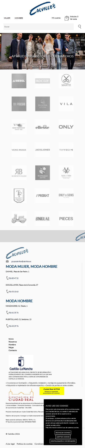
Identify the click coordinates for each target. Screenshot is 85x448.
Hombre (12, 344)
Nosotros (13, 341)
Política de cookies (24, 443)
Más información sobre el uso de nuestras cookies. (62, 427)
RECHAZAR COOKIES (63, 433)
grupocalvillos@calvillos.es (21, 261)
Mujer (11, 347)
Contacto (13, 350)
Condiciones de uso (43, 443)
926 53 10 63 (13, 292)
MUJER (7, 18)
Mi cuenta (56, 17)
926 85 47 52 (13, 278)
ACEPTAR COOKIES (63, 437)
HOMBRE (19, 18)
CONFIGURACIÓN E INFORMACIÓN (63, 441)
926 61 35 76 (13, 313)
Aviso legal (10, 443)
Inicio (11, 338)
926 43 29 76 (13, 326)
